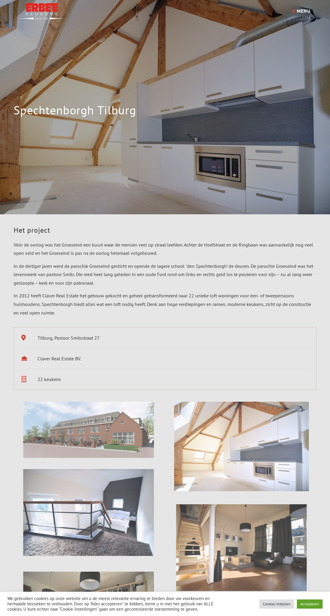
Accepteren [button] (309, 604)
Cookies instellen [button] (276, 604)
